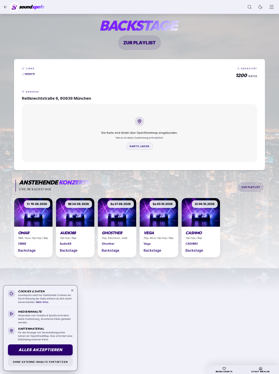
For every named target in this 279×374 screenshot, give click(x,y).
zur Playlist (139, 42)
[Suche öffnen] (249, 7)
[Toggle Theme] (260, 7)
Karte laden (139, 146)
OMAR (22, 243)
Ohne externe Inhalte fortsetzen (40, 361)
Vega (149, 243)
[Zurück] (5, 7)
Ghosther (110, 243)
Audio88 (66, 243)
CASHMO (195, 243)
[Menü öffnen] (271, 7)
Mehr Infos (42, 302)
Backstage (27, 250)
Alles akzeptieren (40, 349)
